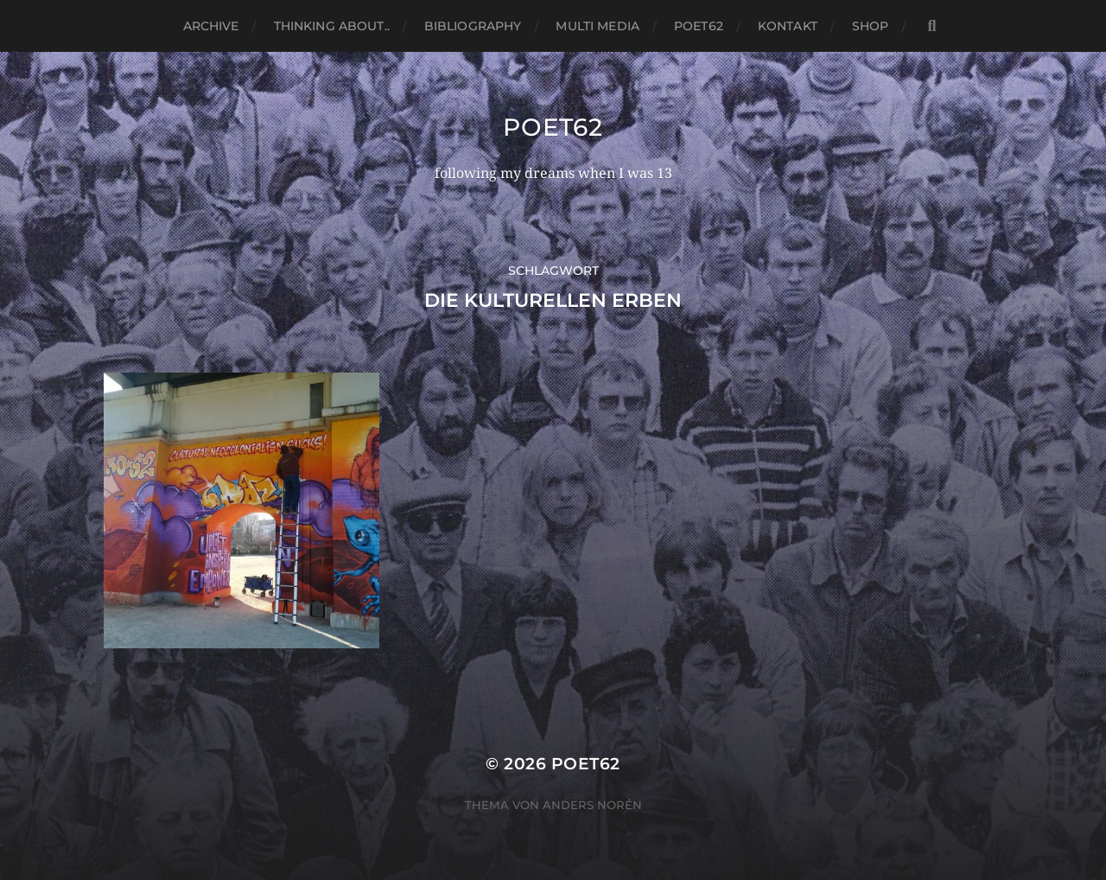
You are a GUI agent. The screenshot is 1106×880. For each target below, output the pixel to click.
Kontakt (787, 26)
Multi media (597, 26)
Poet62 (698, 26)
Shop (870, 26)
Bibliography (473, 26)
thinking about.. (332, 26)
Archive (211, 26)
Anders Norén (592, 805)
